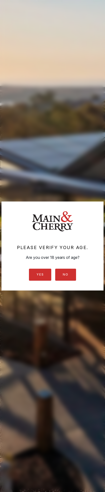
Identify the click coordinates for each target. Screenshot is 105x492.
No (65, 274)
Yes (40, 274)
